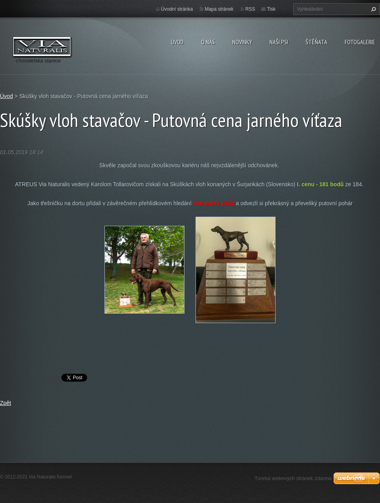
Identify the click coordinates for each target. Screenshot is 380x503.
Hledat (372, 9)
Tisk (271, 9)
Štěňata (316, 42)
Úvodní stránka (177, 9)
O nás (208, 42)
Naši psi (279, 42)
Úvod (177, 42)
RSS (250, 9)
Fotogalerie (360, 42)
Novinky (242, 42)
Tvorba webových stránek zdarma (293, 478)
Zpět (5, 403)
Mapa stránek (219, 9)
